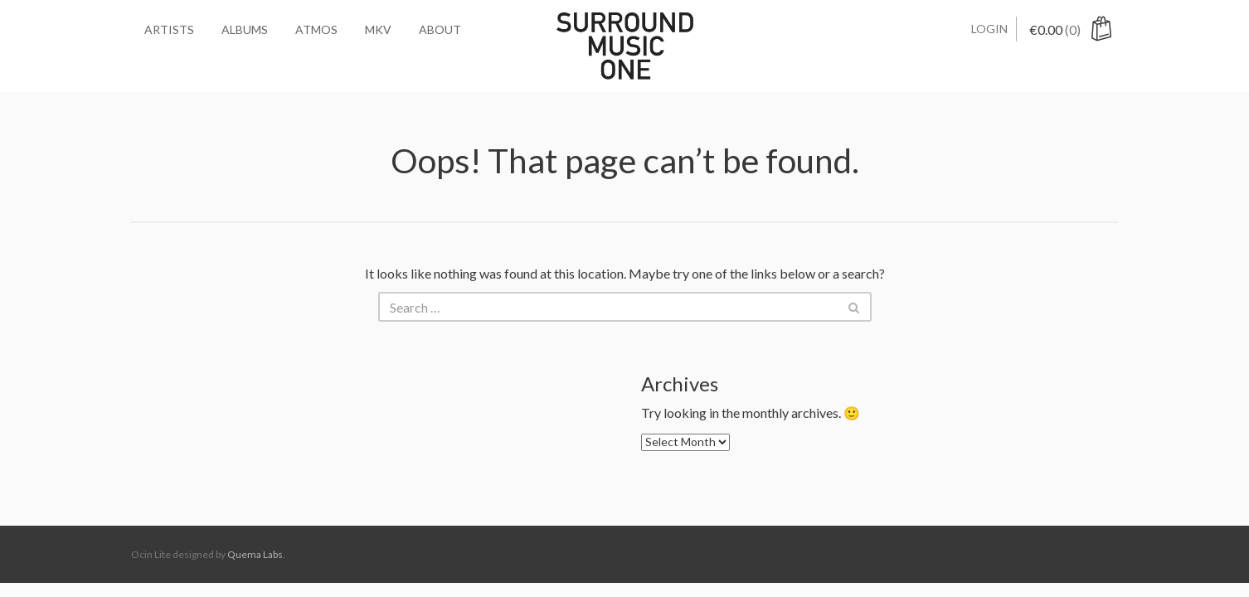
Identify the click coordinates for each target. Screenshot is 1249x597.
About (440, 29)
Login (989, 29)
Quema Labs (255, 554)
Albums (244, 29)
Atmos (316, 29)
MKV (378, 29)
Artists (169, 29)
